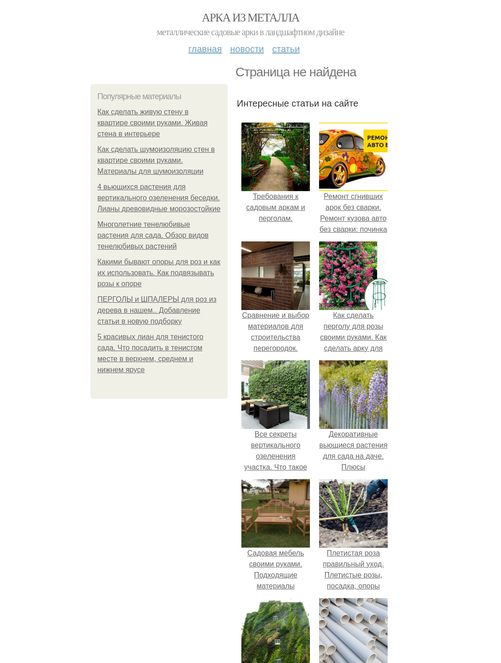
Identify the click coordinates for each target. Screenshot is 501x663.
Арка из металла (250, 17)
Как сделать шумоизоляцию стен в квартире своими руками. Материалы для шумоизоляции (156, 160)
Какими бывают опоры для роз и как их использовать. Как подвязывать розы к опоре (158, 273)
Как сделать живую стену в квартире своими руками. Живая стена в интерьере (152, 123)
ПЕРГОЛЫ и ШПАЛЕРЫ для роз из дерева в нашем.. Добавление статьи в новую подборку (156, 310)
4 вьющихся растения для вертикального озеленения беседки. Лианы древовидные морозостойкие (158, 198)
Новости (247, 49)
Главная (205, 49)
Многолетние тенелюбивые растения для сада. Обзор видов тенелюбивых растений (152, 235)
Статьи (285, 49)
